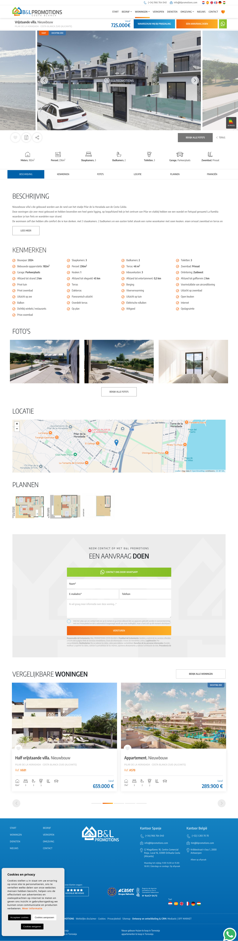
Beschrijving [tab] (25, 174)
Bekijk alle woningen (201, 674)
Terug (220, 137)
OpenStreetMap (198, 471)
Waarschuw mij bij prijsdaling (154, 23)
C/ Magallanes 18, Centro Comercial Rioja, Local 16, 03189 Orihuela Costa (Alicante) (162, 853)
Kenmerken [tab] (63, 174)
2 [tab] (108, 803)
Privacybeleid (85, 623)
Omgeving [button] (186, 11)
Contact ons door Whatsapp (119, 572)
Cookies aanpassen (44, 917)
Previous (43, 80)
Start (115, 11)
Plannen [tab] (174, 174)
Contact (213, 11)
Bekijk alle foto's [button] (118, 391)
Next (195, 80)
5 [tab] (141, 803)
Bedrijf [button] (126, 11)
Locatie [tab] (137, 174)
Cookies (102, 919)
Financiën (212, 174)
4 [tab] (130, 803)
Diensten (172, 11)
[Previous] (16, 803)
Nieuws (201, 11)
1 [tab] (96, 803)
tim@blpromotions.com (202, 843)
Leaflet (177, 471)
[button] (37, 137)
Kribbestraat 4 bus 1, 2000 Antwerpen (204, 851)
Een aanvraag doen (197, 23)
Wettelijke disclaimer (86, 919)
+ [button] (17, 424)
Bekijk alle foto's (195, 137)
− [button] (17, 429)
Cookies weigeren (32, 926)
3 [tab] (119, 803)
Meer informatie (32, 908)
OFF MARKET (185, 919)
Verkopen (158, 11)
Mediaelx (172, 919)
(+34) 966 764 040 (155, 2)
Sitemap (126, 919)
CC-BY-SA (220, 471)
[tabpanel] (64, 737)
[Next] (222, 803)
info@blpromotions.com (183, 2)
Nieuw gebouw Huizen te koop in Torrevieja (140, 930)
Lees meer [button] (25, 230)
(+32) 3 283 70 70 (200, 836)
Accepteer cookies (19, 917)
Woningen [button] (141, 11)
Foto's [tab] (100, 174)
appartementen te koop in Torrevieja (137, 934)
